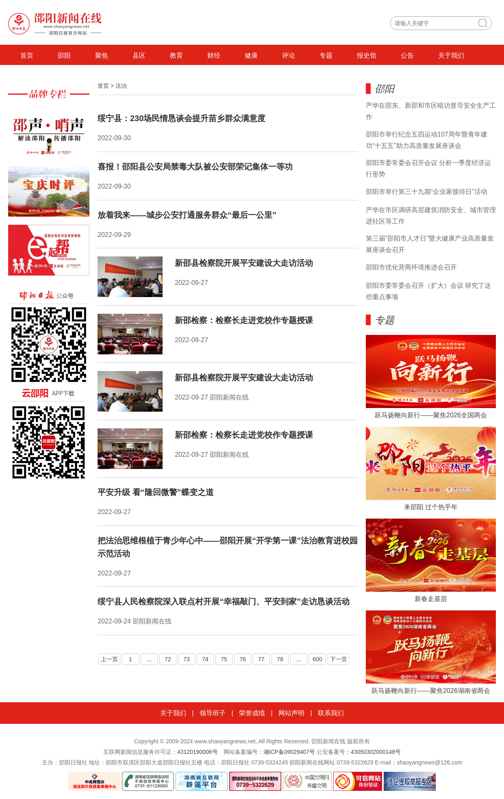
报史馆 (366, 55)
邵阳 (64, 55)
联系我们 (331, 713)
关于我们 (451, 55)
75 (224, 659)
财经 (213, 55)
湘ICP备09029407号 (289, 752)
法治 (121, 86)
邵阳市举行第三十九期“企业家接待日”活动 (426, 191)
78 (280, 659)
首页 (26, 55)
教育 (176, 55)
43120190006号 (197, 752)
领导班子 (213, 713)
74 (205, 659)
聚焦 (101, 55)
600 (317, 659)
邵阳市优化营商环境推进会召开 (411, 267)
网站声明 (291, 713)
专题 (325, 55)
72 (168, 659)
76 (242, 659)
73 (186, 659)
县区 (139, 55)
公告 (407, 55)
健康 (251, 55)
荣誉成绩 (252, 713)
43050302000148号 (376, 752)
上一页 (109, 659)
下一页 (338, 659)
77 (261, 659)
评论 (288, 55)
